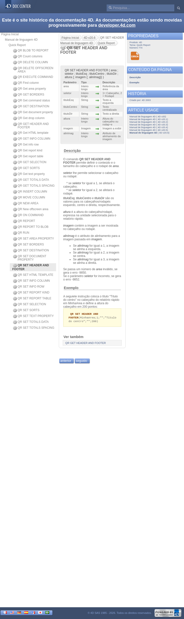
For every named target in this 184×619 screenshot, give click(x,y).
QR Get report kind (27, 151)
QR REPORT (24, 221)
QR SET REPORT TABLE (32, 299)
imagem (68, 225)
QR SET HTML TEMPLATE (33, 275)
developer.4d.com (116, 25)
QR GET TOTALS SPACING (34, 186)
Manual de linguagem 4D (21, 39)
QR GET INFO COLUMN (31, 139)
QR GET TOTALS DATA (31, 180)
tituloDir (99, 198)
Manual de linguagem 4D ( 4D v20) (148, 116)
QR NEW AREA (25, 204)
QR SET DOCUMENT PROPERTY (29, 258)
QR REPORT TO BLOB (31, 227)
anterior (65, 361)
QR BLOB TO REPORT (31, 51)
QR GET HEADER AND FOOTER (31, 125)
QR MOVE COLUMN (29, 198)
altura (67, 212)
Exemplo (71, 288)
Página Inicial (10, 34)
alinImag (68, 236)
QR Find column (26, 83)
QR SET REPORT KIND (31, 293)
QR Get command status (31, 101)
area (99, 269)
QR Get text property (29, 174)
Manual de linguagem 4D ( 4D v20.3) (149, 124)
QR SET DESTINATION (31, 251)
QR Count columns (27, 57)
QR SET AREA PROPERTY (33, 239)
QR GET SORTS (26, 168)
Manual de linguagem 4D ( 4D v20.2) (149, 122)
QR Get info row (26, 145)
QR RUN (21, 233)
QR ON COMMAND (28, 215)
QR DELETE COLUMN (30, 62)
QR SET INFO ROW (28, 287)
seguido (81, 361)
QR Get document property (33, 112)
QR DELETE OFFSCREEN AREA (33, 69)
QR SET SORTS (26, 310)
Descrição (72, 151)
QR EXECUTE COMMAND (33, 77)
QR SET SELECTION (29, 304)
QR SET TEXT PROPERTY (33, 316)
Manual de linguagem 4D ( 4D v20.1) (149, 119)
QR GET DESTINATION (31, 107)
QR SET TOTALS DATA (31, 322)
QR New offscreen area (30, 209)
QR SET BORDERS (28, 245)
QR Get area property (29, 89)
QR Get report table (28, 156)
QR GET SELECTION (29, 162)
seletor (67, 173)
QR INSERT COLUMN (30, 192)
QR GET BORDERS (28, 95)
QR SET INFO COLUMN (31, 281)
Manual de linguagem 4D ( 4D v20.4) (149, 127)
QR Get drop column (29, 118)
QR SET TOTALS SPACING (33, 328)
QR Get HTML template (31, 133)
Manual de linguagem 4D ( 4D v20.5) (149, 130)
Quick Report (17, 45)
